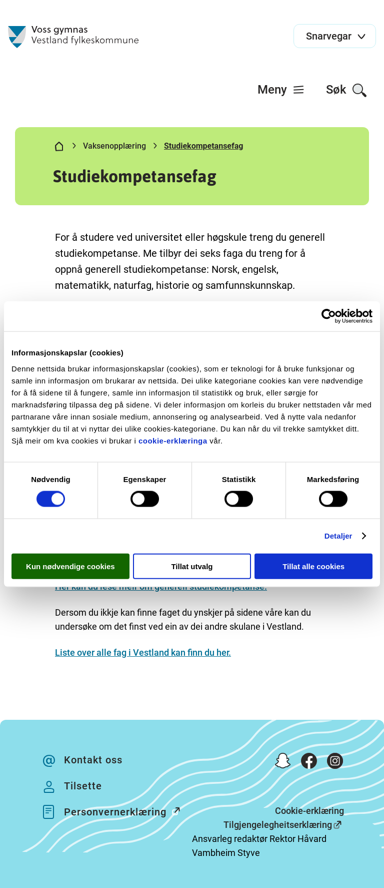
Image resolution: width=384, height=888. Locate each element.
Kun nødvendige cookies (70, 566)
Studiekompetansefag (203, 146)
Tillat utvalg (191, 566)
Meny (281, 90)
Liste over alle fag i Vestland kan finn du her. (143, 652)
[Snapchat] (283, 763)
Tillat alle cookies (313, 566)
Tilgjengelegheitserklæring (278, 824)
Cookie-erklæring (309, 810)
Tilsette (83, 786)
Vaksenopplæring (114, 146)
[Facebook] (309, 763)
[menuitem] (281, 89)
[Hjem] (59, 148)
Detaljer (338, 536)
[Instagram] (335, 763)
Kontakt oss (93, 760)
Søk (347, 90)
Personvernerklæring (127, 811)
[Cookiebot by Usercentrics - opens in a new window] (328, 316)
